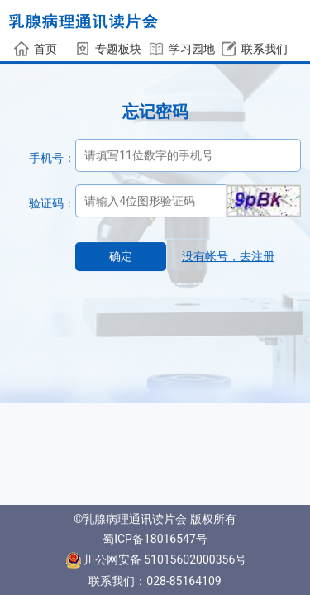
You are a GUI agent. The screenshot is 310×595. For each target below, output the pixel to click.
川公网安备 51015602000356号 (156, 559)
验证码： (52, 203)
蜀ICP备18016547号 (155, 538)
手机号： (52, 157)
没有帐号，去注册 (228, 256)
